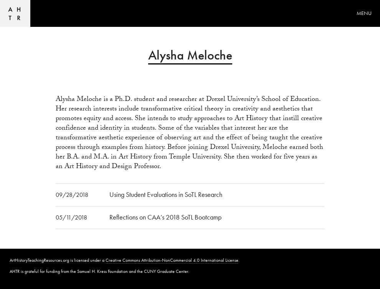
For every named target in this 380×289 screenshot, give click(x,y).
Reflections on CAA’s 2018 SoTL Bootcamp (165, 217)
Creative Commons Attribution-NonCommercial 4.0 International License (172, 260)
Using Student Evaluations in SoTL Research (165, 194)
